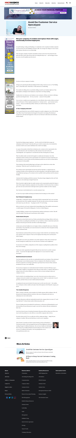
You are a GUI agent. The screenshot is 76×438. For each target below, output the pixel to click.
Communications (25, 380)
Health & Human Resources (28, 401)
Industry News (42, 387)
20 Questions (24, 373)
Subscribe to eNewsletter (61, 373)
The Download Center (43, 397)
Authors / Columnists (10, 380)
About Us (41, 3)
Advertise (54, 3)
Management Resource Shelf (45, 390)
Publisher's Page (25, 418)
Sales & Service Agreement (27, 421)
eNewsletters (41, 376)
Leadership (24, 408)
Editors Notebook (25, 390)
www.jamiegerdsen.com (39, 329)
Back (8, 338)
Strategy (23, 425)
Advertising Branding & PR (27, 376)
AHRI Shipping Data (43, 373)
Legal (23, 411)
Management (24, 415)
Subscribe (47, 3)
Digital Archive (8, 387)
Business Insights (42, 394)
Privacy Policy (8, 394)
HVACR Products (42, 380)
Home (36, 3)
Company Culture (25, 383)
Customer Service (25, 387)
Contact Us (7, 383)
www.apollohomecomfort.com (22, 331)
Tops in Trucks (25, 428)
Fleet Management (26, 397)
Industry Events (61, 3)
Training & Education (26, 432)
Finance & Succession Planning (28, 394)
